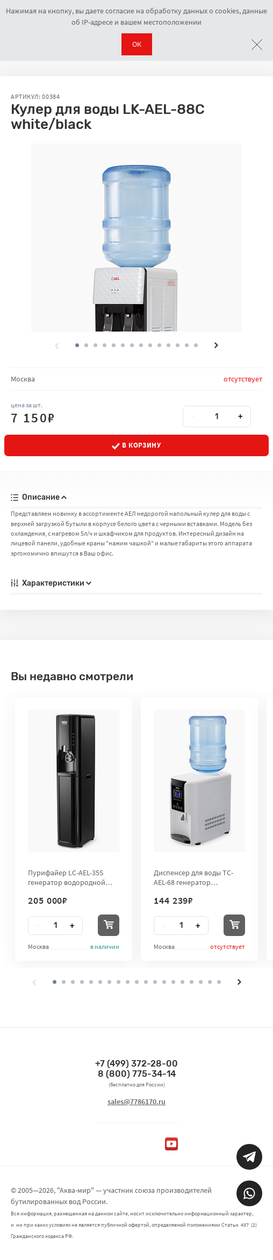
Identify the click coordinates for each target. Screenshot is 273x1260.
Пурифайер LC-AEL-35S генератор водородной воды (66, 877)
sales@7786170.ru (136, 1101)
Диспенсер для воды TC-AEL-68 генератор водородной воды (193, 877)
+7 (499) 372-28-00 (136, 1064)
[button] (86, 345)
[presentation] (56, 345)
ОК (136, 44)
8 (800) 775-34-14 (137, 1074)
